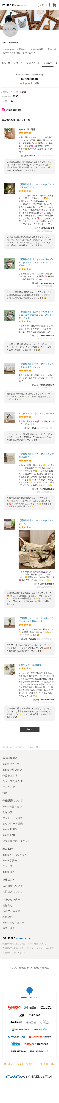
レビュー (47, 63)
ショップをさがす (13, 781)
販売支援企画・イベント (16, 841)
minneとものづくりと (15, 854)
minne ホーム (7, 747)
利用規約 (8, 916)
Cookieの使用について (36, 944)
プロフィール (33, 63)
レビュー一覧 (33, 747)
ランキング (9, 787)
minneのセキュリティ (15, 922)
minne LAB (9, 835)
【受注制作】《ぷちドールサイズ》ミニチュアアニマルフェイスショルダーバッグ (36, 262)
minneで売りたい (12, 806)
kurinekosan (10, 42)
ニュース (8, 866)
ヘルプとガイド (11, 911)
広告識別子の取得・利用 (13, 948)
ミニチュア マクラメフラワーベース (36, 413)
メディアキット (18, 953)
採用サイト (31, 1064)
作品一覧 (5, 63)
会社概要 (49, 948)
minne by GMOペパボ (14, 4)
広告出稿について (13, 885)
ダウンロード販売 (13, 823)
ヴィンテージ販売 (13, 818)
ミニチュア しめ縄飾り (30, 665)
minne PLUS (10, 829)
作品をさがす (10, 775)
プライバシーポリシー (34, 948)
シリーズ (18, 63)
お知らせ (8, 905)
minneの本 (8, 871)
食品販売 (8, 812)
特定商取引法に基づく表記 (14, 944)
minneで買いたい (12, 769)
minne (17, 937)
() (29, 83)
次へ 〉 (29, 729)
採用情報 (6, 953)
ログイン (43, 5)
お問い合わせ (10, 928)
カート (54, 4)
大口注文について (13, 891)
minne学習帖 (10, 860)
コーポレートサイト (14, 1064)
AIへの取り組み (47, 1064)
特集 (5, 792)
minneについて (11, 764)
